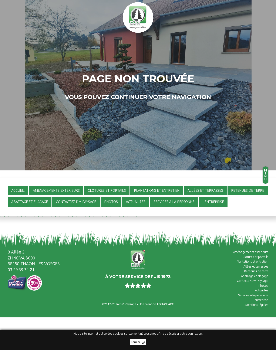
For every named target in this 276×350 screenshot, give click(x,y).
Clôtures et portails (255, 257)
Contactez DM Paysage (252, 281)
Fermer (138, 342)
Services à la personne (253, 295)
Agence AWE (165, 304)
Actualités (261, 290)
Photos (263, 286)
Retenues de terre (256, 271)
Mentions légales (256, 305)
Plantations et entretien (252, 262)
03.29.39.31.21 (21, 269)
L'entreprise (260, 300)
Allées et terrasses (255, 266)
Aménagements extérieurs (250, 252)
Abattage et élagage (254, 276)
